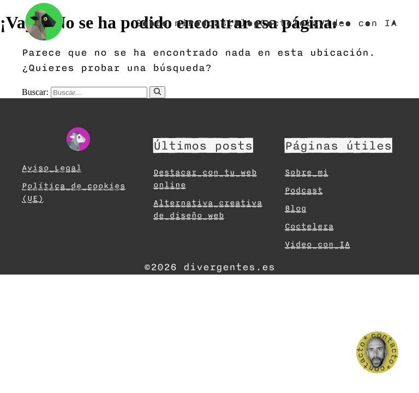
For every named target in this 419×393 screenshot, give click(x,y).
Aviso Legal (52, 168)
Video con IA (358, 23)
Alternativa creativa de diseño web (207, 209)
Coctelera (289, 23)
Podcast (211, 23)
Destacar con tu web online (205, 178)
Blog (247, 23)
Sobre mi (161, 23)
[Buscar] (157, 92)
